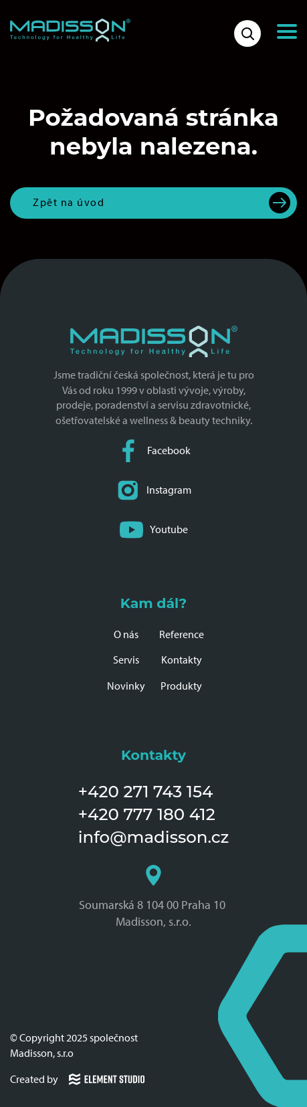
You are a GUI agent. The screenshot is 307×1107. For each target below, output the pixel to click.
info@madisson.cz (153, 837)
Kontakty (181, 659)
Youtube (154, 530)
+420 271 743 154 (145, 791)
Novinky (126, 686)
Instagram (153, 490)
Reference (181, 634)
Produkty (181, 686)
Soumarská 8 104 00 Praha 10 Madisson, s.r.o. (153, 897)
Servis (126, 659)
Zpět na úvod (68, 202)
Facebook (154, 451)
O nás (126, 634)
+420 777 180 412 (146, 814)
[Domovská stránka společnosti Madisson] (70, 30)
